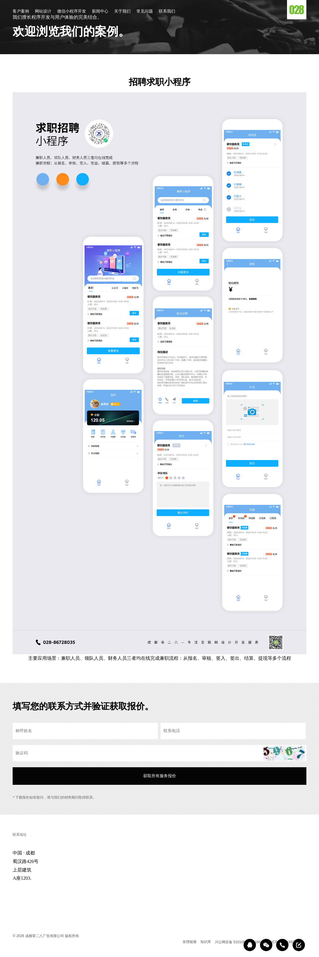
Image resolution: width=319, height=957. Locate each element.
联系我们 (167, 11)
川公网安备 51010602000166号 (239, 942)
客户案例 (21, 11)
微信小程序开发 (71, 11)
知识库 (205, 942)
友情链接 (190, 942)
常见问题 (144, 11)
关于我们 (122, 11)
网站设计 (43, 11)
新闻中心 (100, 11)
